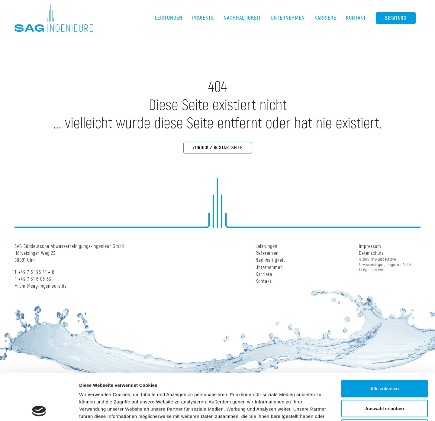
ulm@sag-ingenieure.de (43, 286)
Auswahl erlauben (384, 361)
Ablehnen (384, 381)
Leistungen (266, 246)
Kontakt (264, 281)
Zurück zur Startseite (218, 148)
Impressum (370, 246)
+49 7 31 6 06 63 (34, 279)
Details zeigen (321, 409)
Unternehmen (269, 267)
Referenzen (267, 253)
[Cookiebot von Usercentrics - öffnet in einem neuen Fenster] (39, 409)
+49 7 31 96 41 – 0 (36, 272)
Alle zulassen (384, 341)
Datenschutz (371, 253)
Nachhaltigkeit (270, 260)
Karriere (264, 274)
